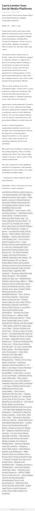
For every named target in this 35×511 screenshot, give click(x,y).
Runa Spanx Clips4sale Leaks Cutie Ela (16, 268)
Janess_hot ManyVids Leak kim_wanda (16, 286)
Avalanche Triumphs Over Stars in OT (17, 459)
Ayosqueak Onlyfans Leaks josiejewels (16, 202)
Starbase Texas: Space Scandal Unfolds (16, 289)
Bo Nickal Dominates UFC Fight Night (17, 195)
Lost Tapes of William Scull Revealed (16, 386)
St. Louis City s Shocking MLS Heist (15, 247)
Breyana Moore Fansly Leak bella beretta (17, 457)
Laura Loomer (6, 12)
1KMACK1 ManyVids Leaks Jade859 (15, 257)
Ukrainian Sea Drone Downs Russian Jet (16, 265)
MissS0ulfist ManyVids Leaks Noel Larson (17, 407)
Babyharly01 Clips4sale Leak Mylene (15, 305)
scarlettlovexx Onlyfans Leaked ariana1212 (17, 192)
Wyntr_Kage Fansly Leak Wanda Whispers (17, 226)
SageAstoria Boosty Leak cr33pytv (14, 197)
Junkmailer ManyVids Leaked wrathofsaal (17, 383)
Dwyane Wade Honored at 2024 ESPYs (16, 307)
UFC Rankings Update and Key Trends (16, 205)
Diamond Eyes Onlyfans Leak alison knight (17, 323)
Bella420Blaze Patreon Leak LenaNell (15, 263)
